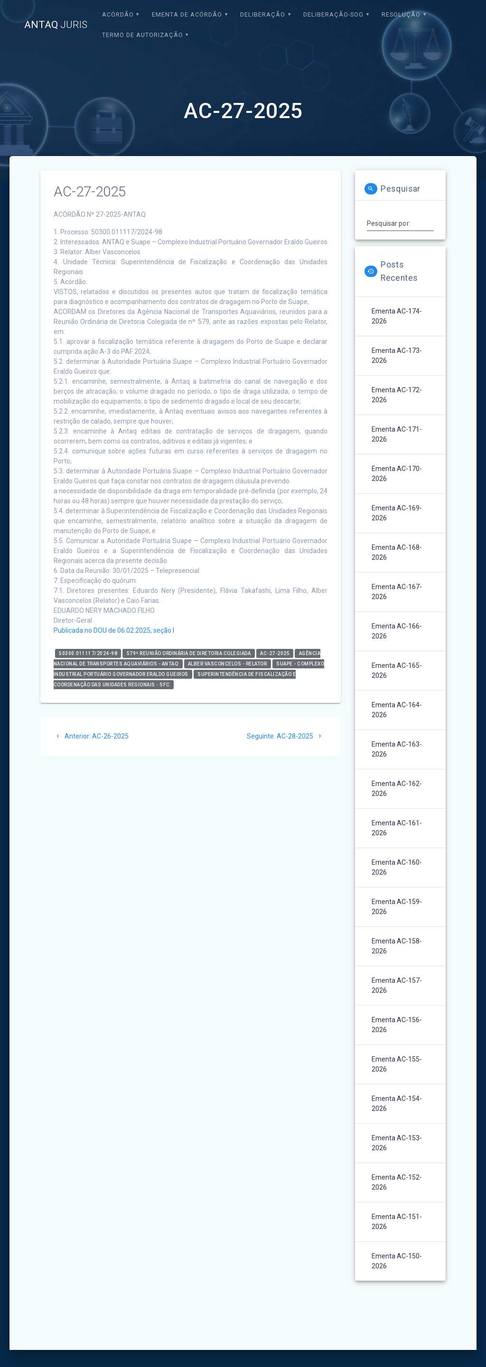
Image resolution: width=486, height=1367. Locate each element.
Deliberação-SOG (333, 14)
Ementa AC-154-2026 (397, 1103)
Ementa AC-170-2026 (397, 473)
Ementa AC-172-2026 (397, 395)
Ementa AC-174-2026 (397, 316)
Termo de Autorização (142, 34)
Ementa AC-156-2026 (397, 1025)
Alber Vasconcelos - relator (227, 663)
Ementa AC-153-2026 (397, 1143)
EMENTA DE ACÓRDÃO (187, 14)
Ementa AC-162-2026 (397, 788)
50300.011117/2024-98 (88, 653)
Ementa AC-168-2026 (397, 552)
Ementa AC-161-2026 (397, 828)
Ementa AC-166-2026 (397, 631)
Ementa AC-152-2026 (397, 1182)
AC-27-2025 (275, 653)
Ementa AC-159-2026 (397, 906)
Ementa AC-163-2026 (397, 749)
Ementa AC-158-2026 (397, 946)
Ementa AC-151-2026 (397, 1221)
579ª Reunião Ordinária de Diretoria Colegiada (189, 653)
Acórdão (118, 14)
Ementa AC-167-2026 (397, 591)
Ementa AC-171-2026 (397, 434)
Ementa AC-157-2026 (397, 985)
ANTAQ (55, 25)
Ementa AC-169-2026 (397, 513)
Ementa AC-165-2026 (397, 670)
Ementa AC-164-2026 (397, 710)
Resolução (401, 14)
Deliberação (262, 14)
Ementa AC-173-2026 (397, 355)
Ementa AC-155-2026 (397, 1064)
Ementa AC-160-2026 (397, 867)
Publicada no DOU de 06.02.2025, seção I (114, 630)
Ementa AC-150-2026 (397, 1261)
